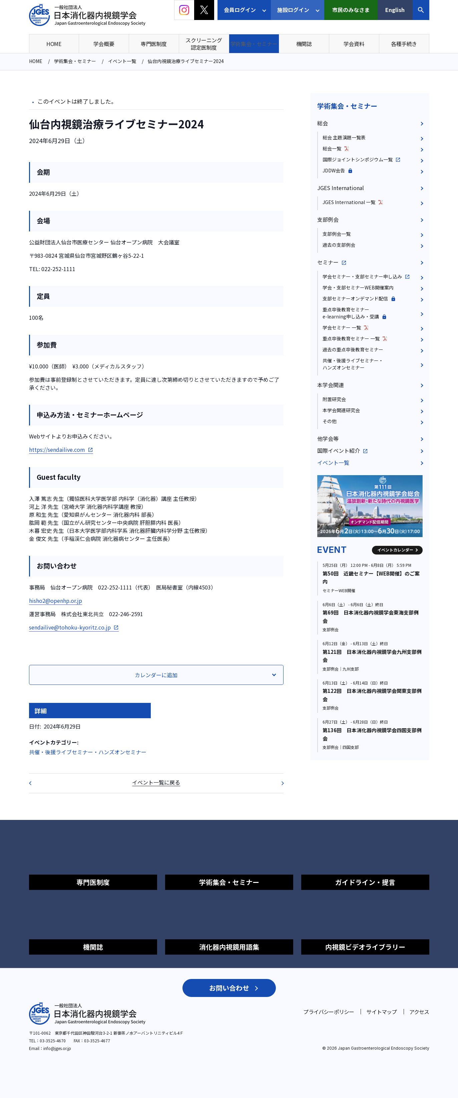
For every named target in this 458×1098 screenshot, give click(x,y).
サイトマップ (381, 1012)
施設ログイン (293, 10)
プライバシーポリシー (328, 1012)
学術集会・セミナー (347, 106)
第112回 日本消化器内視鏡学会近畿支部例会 (34, 783)
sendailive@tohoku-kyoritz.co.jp (70, 627)
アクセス (419, 1012)
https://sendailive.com (57, 449)
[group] (370, 506)
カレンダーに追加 (156, 675)
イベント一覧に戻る (156, 782)
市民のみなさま (351, 10)
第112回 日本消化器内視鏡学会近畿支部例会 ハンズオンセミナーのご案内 (278, 783)
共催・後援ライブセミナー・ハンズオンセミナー (87, 752)
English (395, 10)
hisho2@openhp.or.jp (55, 601)
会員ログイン (240, 10)
